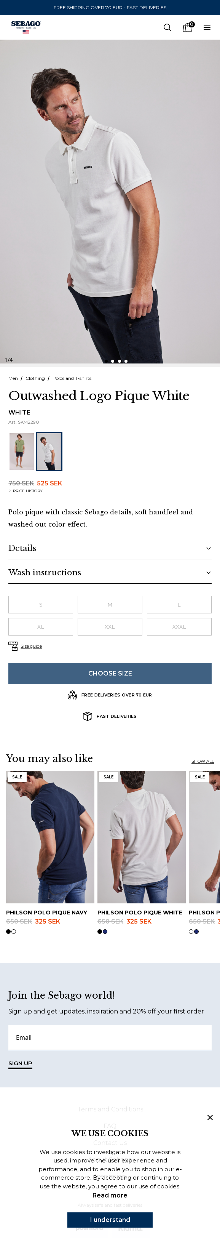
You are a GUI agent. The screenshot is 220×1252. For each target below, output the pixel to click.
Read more (110, 1195)
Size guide (31, 646)
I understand (110, 1219)
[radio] (40, 604)
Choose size (110, 673)
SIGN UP (20, 1064)
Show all (202, 761)
